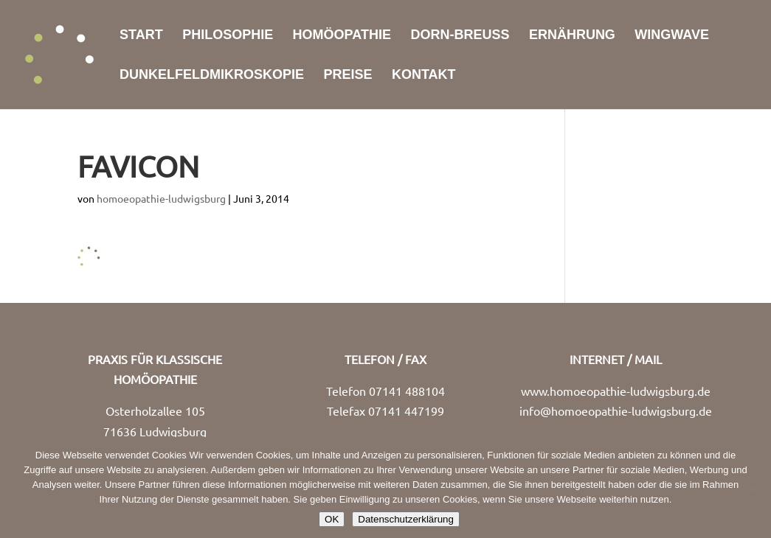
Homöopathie (342, 35)
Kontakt (424, 75)
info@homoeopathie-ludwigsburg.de (615, 410)
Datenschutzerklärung (406, 519)
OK (332, 519)
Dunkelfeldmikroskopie (212, 75)
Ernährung (572, 35)
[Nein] (752, 488)
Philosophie (227, 35)
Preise (347, 75)
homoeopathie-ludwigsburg (161, 198)
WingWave (672, 35)
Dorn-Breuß (459, 35)
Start (141, 35)
